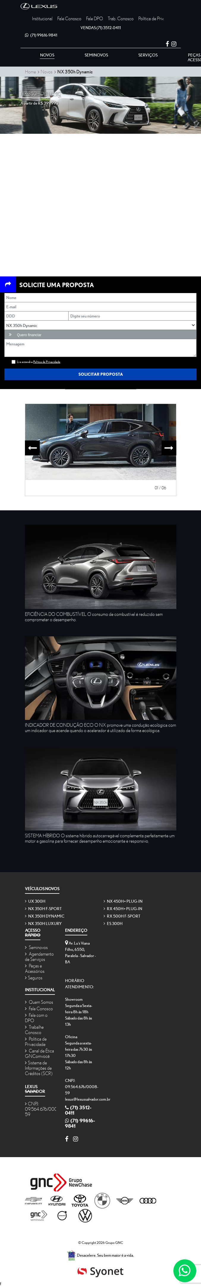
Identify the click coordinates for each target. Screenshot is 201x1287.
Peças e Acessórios (35, 968)
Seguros (33, 977)
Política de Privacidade (36, 1041)
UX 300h (35, 901)
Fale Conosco (69, 18)
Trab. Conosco (121, 18)
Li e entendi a (38, 362)
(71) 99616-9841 (41, 35)
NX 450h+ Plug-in (123, 901)
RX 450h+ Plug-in (123, 908)
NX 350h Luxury (43, 923)
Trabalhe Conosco (34, 1029)
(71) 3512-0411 (100, 27)
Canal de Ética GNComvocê (39, 1053)
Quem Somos (39, 1002)
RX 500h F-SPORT (122, 916)
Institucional (42, 18)
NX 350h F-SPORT (43, 908)
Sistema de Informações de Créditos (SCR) (39, 1068)
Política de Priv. (151, 18)
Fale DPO (94, 18)
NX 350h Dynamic (44, 916)
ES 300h (113, 923)
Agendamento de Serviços (39, 956)
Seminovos (36, 947)
